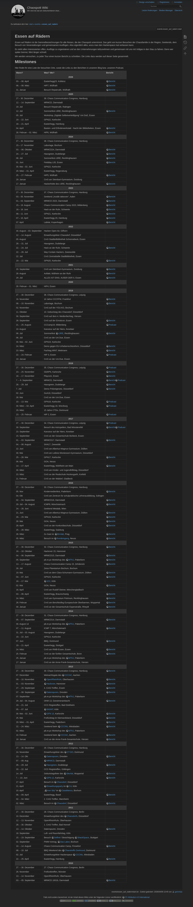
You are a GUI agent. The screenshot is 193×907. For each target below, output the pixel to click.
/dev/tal (69, 773)
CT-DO (70, 752)
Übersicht (178, 10)
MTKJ (71, 560)
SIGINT (50, 709)
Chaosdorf (61, 782)
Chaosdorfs (72, 816)
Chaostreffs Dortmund (75, 850)
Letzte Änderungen (149, 10)
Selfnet (57, 837)
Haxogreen (52, 765)
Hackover (51, 683)
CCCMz (64, 726)
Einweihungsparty (55, 786)
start (31, 24)
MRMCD (51, 760)
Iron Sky (51, 790)
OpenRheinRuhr (54, 679)
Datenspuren (52, 692)
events (37, 24)
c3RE (60, 333)
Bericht (112, 81)
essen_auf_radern (50, 24)
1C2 (48, 581)
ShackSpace (83, 837)
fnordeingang (63, 538)
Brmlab (60, 534)
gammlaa (178, 892)
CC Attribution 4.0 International (137, 897)
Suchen (180, 6)
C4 (70, 786)
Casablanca (67, 790)
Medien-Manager (166, 10)
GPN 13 (50, 713)
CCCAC (68, 675)
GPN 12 (50, 778)
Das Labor (65, 842)
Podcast (112, 325)
